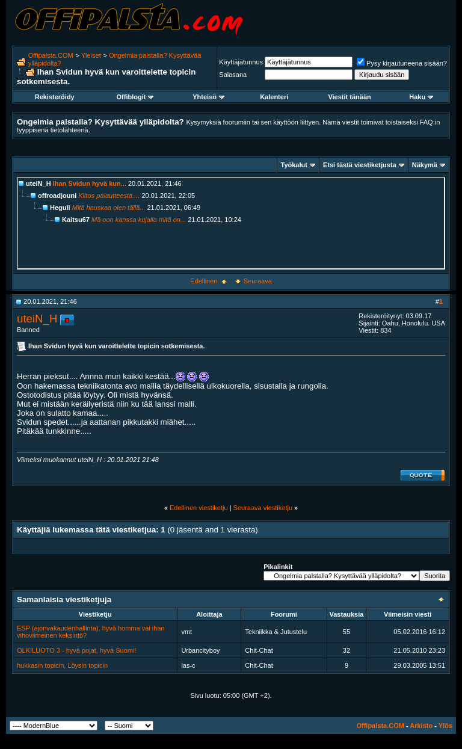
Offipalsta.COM (50, 55)
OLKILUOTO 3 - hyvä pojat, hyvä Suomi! (77, 650)
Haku (421, 96)
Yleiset (91, 55)
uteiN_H (37, 318)
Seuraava (258, 281)
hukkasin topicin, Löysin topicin (62, 665)
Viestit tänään (349, 96)
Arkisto (421, 725)
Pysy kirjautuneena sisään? (402, 63)
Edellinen (203, 281)
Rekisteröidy (55, 96)
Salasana (233, 74)
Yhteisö (208, 96)
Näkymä (424, 164)
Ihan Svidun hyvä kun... (89, 183)
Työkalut (294, 164)
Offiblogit (135, 96)
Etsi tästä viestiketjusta (359, 164)
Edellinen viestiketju (199, 507)
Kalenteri (274, 96)
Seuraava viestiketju (262, 507)
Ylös (445, 725)
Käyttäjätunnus (241, 62)
